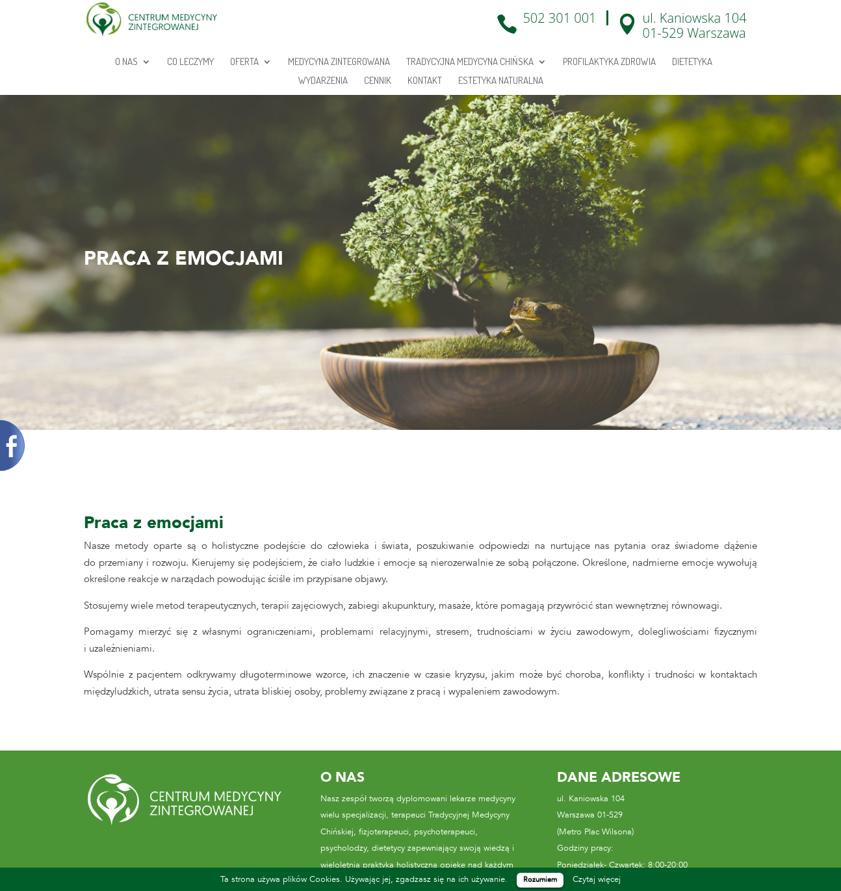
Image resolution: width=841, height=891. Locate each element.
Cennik (377, 82)
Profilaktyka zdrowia (609, 64)
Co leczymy (190, 64)
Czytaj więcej (597, 879)
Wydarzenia (323, 82)
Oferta (244, 64)
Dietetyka (692, 64)
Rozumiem (540, 879)
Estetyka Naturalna (500, 82)
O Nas (126, 64)
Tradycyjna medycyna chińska (470, 64)
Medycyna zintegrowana (339, 64)
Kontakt (425, 82)
